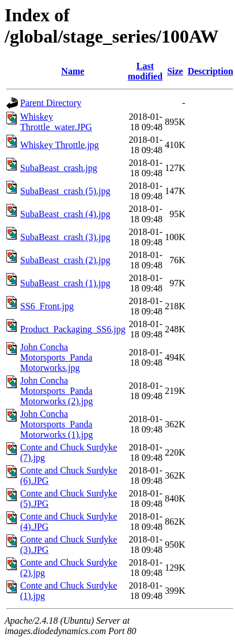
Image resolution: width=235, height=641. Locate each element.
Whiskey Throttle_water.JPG (56, 122)
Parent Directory (50, 103)
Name (72, 71)
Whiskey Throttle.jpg (59, 145)
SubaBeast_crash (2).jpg (65, 260)
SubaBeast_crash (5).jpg (65, 191)
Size (175, 71)
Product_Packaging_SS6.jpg (73, 329)
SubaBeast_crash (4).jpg (65, 214)
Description (210, 71)
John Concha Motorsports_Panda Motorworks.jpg (56, 357)
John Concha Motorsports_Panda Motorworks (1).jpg (56, 424)
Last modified (145, 71)
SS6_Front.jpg (47, 306)
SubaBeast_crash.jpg (58, 168)
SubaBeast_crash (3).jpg (65, 237)
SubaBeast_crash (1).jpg (65, 283)
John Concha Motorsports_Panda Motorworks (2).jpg (56, 391)
